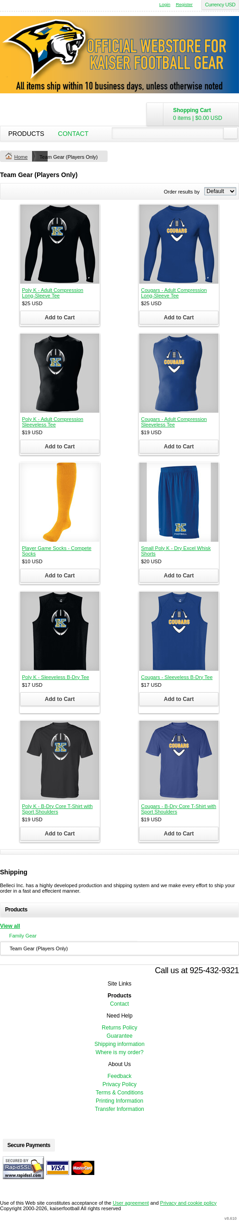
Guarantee (120, 1036)
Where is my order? (120, 1052)
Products (26, 133)
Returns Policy (119, 1027)
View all (10, 926)
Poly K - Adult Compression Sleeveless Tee (52, 421)
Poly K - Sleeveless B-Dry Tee (55, 677)
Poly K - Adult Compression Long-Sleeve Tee (52, 292)
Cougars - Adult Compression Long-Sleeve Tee (174, 292)
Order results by (182, 191)
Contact (73, 133)
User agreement (131, 1203)
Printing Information (119, 1101)
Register (184, 4)
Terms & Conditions (119, 1092)
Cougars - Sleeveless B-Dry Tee (176, 677)
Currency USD (220, 4)
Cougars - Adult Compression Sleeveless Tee (174, 421)
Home (20, 157)
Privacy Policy (120, 1084)
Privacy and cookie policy (188, 1203)
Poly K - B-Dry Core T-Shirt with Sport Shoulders (57, 808)
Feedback (120, 1076)
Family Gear (23, 935)
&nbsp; (60, 244)
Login (164, 4)
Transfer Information (119, 1109)
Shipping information (119, 1044)
